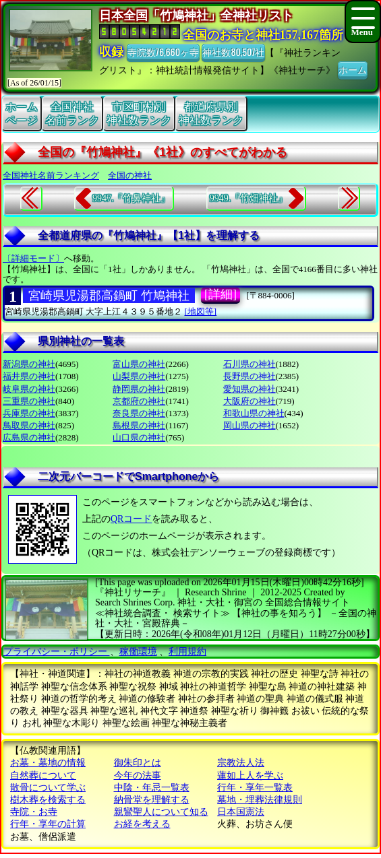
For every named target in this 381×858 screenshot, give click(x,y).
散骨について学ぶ (48, 788)
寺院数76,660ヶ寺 (163, 51)
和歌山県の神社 (254, 413)
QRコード (131, 519)
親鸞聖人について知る (161, 812)
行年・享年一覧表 (255, 788)
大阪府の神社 (249, 401)
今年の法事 (137, 775)
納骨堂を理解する (151, 800)
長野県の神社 (249, 376)
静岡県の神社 (139, 389)
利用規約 (187, 652)
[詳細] (220, 294)
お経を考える (142, 824)
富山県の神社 (139, 364)
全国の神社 (130, 175)
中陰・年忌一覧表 (151, 788)
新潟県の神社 (29, 364)
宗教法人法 (240, 763)
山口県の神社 (139, 437)
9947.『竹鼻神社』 (131, 198)
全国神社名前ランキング (51, 175)
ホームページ (21, 113)
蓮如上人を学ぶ (250, 775)
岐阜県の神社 (29, 389)
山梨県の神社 (139, 376)
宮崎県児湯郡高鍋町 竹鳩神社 (108, 295)
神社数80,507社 (233, 51)
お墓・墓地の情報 (48, 763)
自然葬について (43, 775)
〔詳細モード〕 (33, 258)
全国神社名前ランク (72, 113)
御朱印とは (137, 763)
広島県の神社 (29, 437)
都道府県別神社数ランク (211, 113)
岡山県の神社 (249, 425)
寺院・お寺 (33, 812)
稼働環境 (138, 652)
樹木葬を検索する (48, 800)
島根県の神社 (139, 425)
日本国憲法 (240, 812)
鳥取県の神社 (29, 425)
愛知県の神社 (249, 389)
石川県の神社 (249, 364)
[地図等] (201, 311)
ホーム (353, 69)
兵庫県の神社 (29, 413)
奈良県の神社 (139, 413)
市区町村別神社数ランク (139, 113)
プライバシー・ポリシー (56, 652)
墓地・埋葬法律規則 (259, 800)
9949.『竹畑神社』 (249, 198)
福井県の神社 (29, 376)
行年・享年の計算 (48, 824)
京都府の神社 (139, 401)
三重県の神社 (29, 401)
